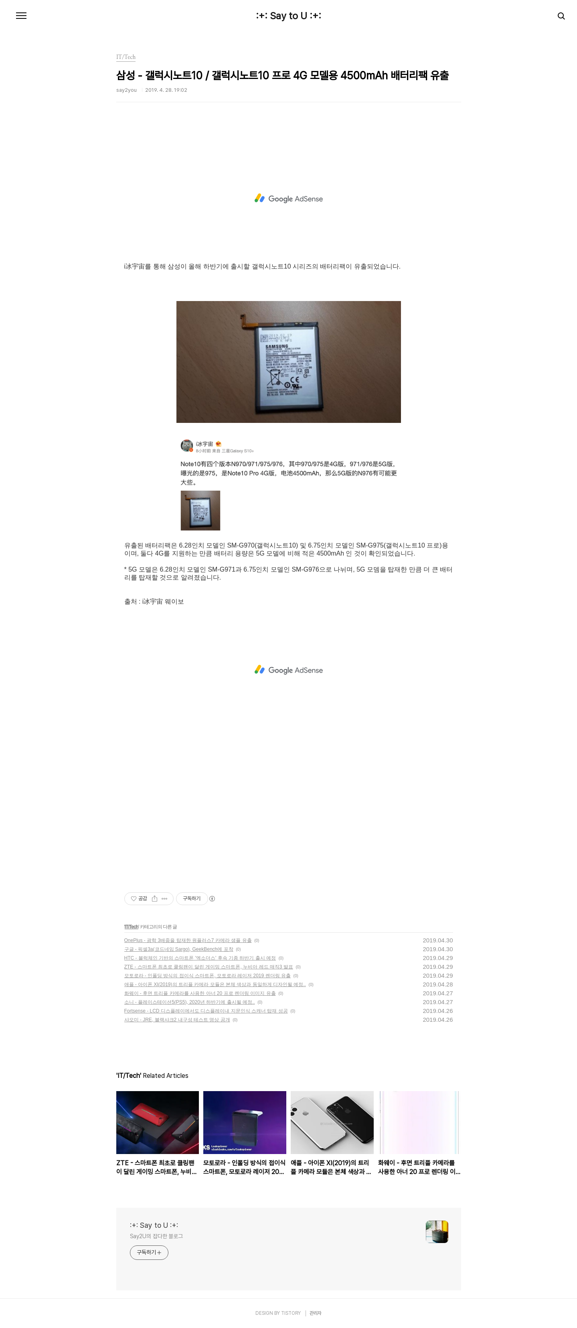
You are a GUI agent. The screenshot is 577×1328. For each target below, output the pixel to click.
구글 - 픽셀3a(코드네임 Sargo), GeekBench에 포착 (178, 949)
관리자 (316, 1313)
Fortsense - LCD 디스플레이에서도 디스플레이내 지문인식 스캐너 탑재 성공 (206, 1011)
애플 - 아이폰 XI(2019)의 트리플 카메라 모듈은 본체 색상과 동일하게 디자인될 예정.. (215, 984)
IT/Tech (131, 927)
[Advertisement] (288, 198)
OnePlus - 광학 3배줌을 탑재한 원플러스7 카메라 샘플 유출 (188, 940)
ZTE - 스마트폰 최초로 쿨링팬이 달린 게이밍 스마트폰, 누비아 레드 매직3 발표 (208, 967)
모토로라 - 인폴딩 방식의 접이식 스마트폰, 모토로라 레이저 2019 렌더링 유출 (207, 975)
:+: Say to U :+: (288, 16)
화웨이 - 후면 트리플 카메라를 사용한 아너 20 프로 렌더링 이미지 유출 (200, 993)
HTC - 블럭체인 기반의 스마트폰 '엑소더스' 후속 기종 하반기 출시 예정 (200, 958)
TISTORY (291, 1313)
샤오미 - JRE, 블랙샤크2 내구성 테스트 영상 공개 (177, 1020)
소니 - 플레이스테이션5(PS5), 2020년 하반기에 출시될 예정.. (189, 1002)
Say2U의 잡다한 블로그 (156, 1236)
